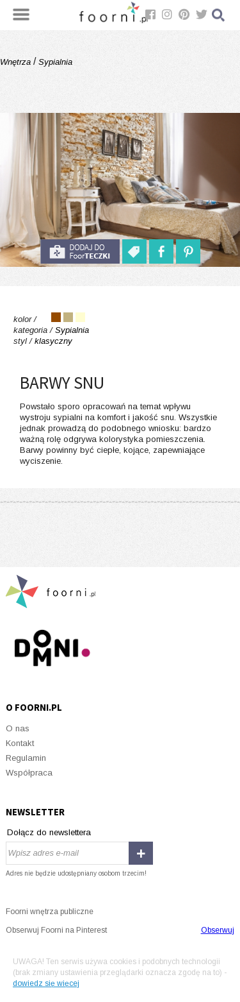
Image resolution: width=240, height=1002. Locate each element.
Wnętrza (16, 62)
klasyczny (53, 341)
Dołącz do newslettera (49, 832)
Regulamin (26, 758)
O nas (17, 728)
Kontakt (20, 743)
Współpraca (29, 772)
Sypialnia (54, 62)
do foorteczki (80, 251)
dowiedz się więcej (46, 983)
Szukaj (219, 15)
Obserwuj (217, 930)
